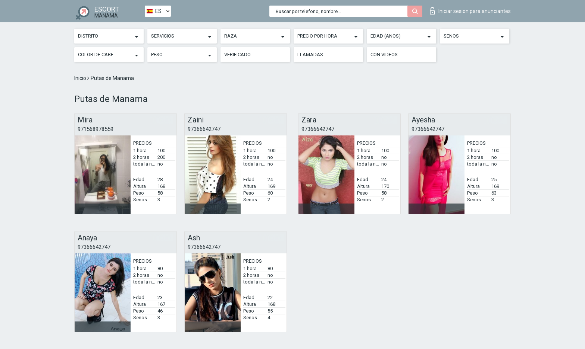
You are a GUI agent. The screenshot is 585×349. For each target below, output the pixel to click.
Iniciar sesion (470, 11)
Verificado (237, 54)
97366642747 (204, 129)
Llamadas (310, 54)
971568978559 (95, 129)
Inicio (80, 78)
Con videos (384, 54)
